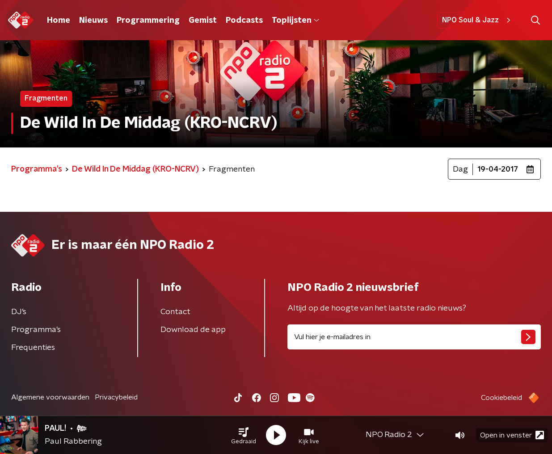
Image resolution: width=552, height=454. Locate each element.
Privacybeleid (116, 397)
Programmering (148, 21)
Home (58, 21)
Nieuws (93, 21)
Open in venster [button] (512, 435)
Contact (175, 312)
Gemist (203, 21)
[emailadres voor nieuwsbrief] (414, 336)
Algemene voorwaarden (50, 397)
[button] (243, 435)
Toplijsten (295, 21)
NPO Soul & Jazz (477, 20)
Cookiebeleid (501, 397)
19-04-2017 (497, 169)
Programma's (36, 330)
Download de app (193, 330)
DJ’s (18, 312)
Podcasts (244, 21)
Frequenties (33, 348)
